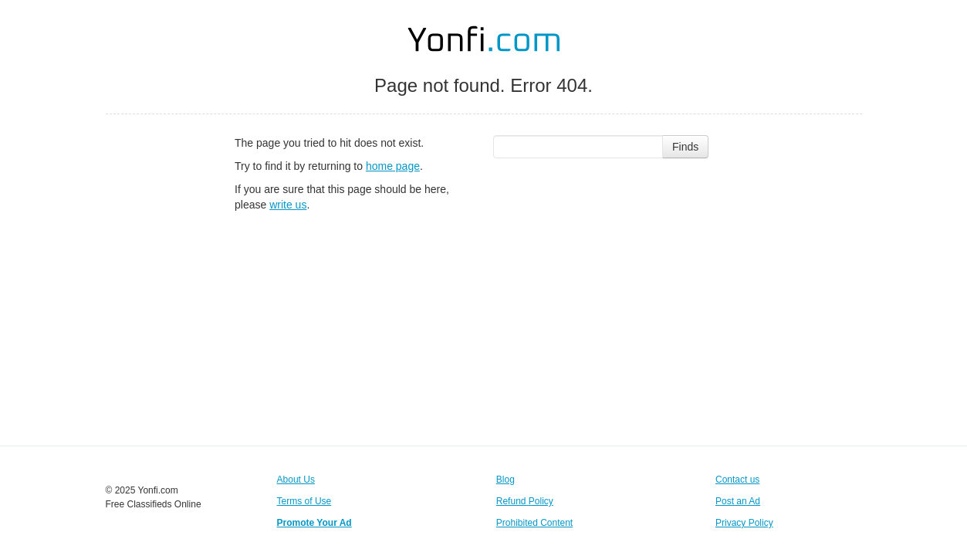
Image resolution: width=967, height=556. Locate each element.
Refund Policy (524, 501)
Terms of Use (304, 501)
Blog (505, 479)
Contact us (737, 479)
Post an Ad (737, 501)
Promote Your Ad (314, 522)
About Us (296, 479)
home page (393, 166)
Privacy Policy (744, 522)
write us (287, 204)
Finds (685, 147)
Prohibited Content (534, 522)
